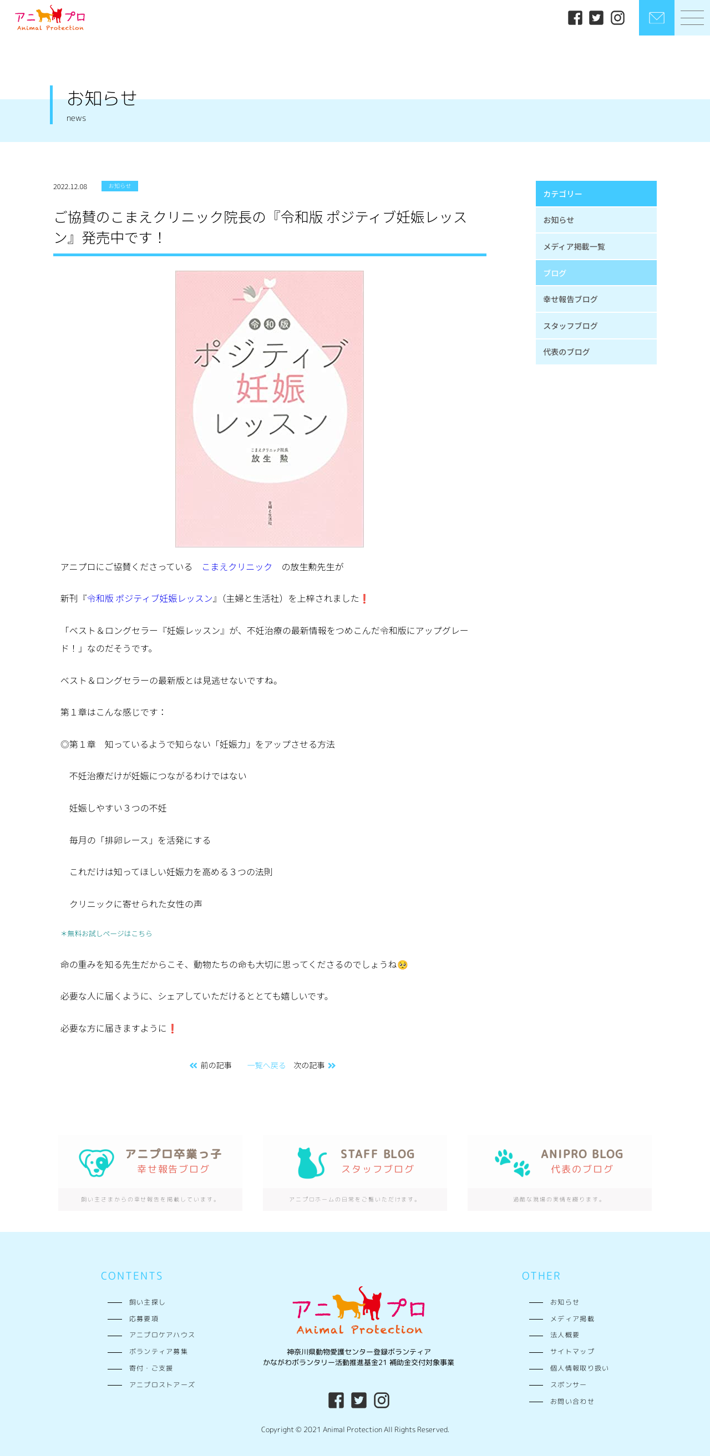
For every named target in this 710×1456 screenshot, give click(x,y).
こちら (142, 933)
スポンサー (568, 1385)
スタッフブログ (570, 325)
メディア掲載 (572, 1319)
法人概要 (565, 1335)
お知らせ (558, 219)
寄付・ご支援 (151, 1368)
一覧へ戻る (266, 1065)
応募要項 (144, 1319)
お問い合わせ (572, 1401)
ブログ (554, 272)
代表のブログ (566, 351)
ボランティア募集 (158, 1351)
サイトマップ (572, 1351)
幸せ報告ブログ (570, 299)
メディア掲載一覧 (574, 246)
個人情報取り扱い (579, 1368)
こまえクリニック (236, 566)
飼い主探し (147, 1302)
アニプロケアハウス (162, 1335)
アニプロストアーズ (162, 1385)
